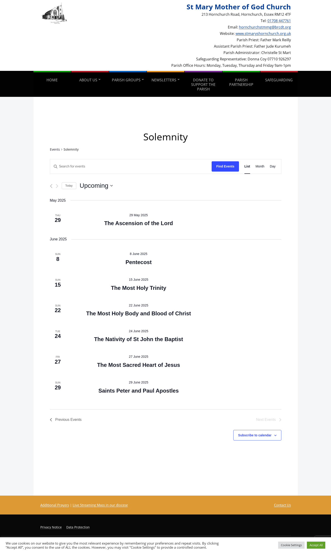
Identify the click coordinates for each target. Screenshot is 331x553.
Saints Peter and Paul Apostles (138, 391)
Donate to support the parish (203, 84)
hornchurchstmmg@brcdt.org (265, 27)
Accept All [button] (316, 545)
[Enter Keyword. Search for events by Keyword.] (131, 166)
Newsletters (163, 79)
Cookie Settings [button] (291, 545)
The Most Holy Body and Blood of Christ (138, 313)
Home (52, 79)
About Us (88, 79)
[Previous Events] (51, 186)
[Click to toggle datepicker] (96, 185)
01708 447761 (279, 20)
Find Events (225, 166)
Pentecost (139, 262)
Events (55, 149)
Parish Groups (126, 79)
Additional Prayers (54, 505)
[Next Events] (57, 186)
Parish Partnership (241, 82)
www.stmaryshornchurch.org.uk (263, 33)
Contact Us (282, 505)
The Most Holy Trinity (138, 288)
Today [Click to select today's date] (69, 185)
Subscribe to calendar (254, 435)
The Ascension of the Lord (138, 223)
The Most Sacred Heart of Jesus (138, 365)
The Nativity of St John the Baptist (138, 339)
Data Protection (78, 527)
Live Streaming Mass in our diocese (100, 505)
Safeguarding (279, 79)
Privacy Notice (51, 527)
